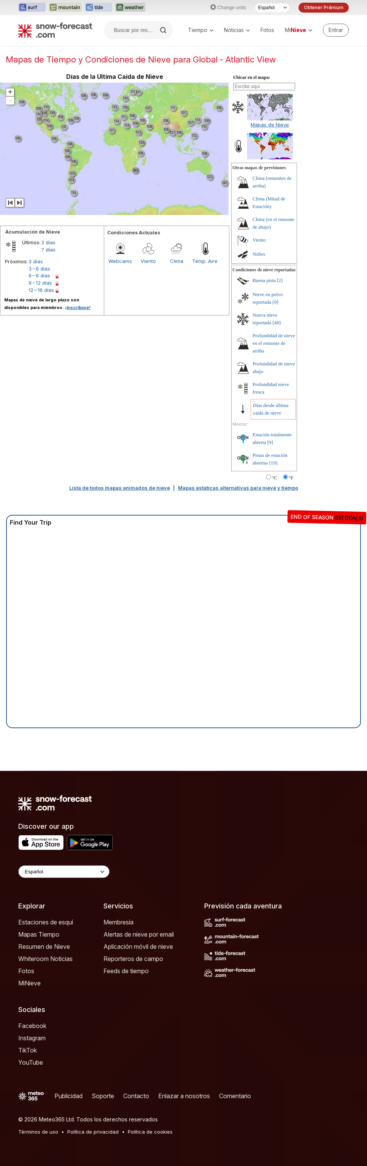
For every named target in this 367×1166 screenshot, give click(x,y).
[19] (273, 463)
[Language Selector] (64, 871)
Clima (176, 261)
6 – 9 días (39, 275)
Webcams (120, 261)
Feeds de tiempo (126, 971)
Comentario (235, 1096)
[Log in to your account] (336, 30)
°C (274, 477)
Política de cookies (150, 1132)
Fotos (267, 30)
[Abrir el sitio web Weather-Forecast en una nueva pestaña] (130, 8)
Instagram (32, 1038)
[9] (270, 442)
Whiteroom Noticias (45, 959)
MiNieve (29, 983)
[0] (275, 302)
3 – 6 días (39, 269)
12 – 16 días (41, 290)
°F (291, 477)
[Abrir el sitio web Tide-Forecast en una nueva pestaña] (98, 8)
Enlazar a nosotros (184, 1096)
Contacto (136, 1096)
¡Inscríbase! (78, 307)
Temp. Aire (205, 261)
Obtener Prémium (323, 7)
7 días (48, 250)
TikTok (27, 1050)
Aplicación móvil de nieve (138, 946)
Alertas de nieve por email (138, 934)
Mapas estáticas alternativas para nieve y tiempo (238, 488)
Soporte (103, 1096)
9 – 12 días (40, 283)
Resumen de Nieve (44, 946)
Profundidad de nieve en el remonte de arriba (274, 343)
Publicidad (68, 1096)
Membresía (118, 922)
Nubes (259, 254)
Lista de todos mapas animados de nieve (119, 488)
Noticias (237, 30)
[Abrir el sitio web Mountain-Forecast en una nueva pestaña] (65, 8)
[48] (276, 322)
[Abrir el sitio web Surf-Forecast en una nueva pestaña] (32, 8)
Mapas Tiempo (38, 934)
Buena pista (264, 280)
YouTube (30, 1062)
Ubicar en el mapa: (251, 77)
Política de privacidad (93, 1132)
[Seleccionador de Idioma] (272, 7)
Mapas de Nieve (270, 125)
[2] (280, 280)
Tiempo (200, 30)
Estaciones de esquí (45, 922)
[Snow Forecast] (55, 30)
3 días (48, 242)
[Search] (164, 30)
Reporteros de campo (133, 959)
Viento (148, 261)
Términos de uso (38, 1132)
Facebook (32, 1026)
